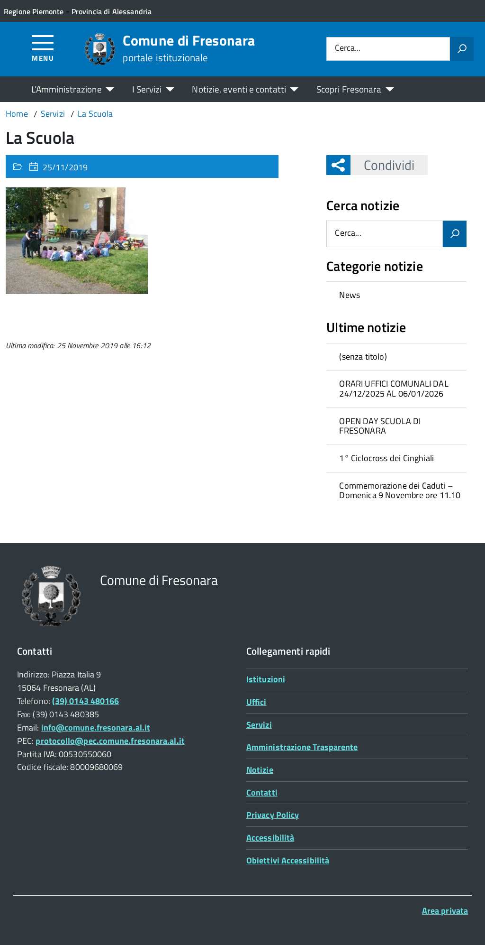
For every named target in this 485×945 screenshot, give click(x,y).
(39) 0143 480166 (85, 701)
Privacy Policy (272, 814)
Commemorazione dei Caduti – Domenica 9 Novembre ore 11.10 (399, 490)
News (349, 294)
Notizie (259, 769)
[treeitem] (396, 295)
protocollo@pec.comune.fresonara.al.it (110, 740)
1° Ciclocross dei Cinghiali (386, 458)
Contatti (262, 792)
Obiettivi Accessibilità (287, 860)
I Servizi (147, 89)
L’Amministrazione (66, 89)
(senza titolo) (363, 356)
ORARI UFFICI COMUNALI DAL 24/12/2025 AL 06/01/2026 (394, 388)
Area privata (445, 910)
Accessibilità (270, 837)
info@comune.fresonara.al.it (95, 727)
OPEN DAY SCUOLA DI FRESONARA (380, 426)
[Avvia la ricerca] (462, 49)
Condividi (382, 165)
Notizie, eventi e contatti (239, 89)
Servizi (259, 724)
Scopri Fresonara (349, 89)
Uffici (256, 701)
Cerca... (347, 48)
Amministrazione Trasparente (302, 747)
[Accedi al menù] (43, 47)
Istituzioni (265, 679)
